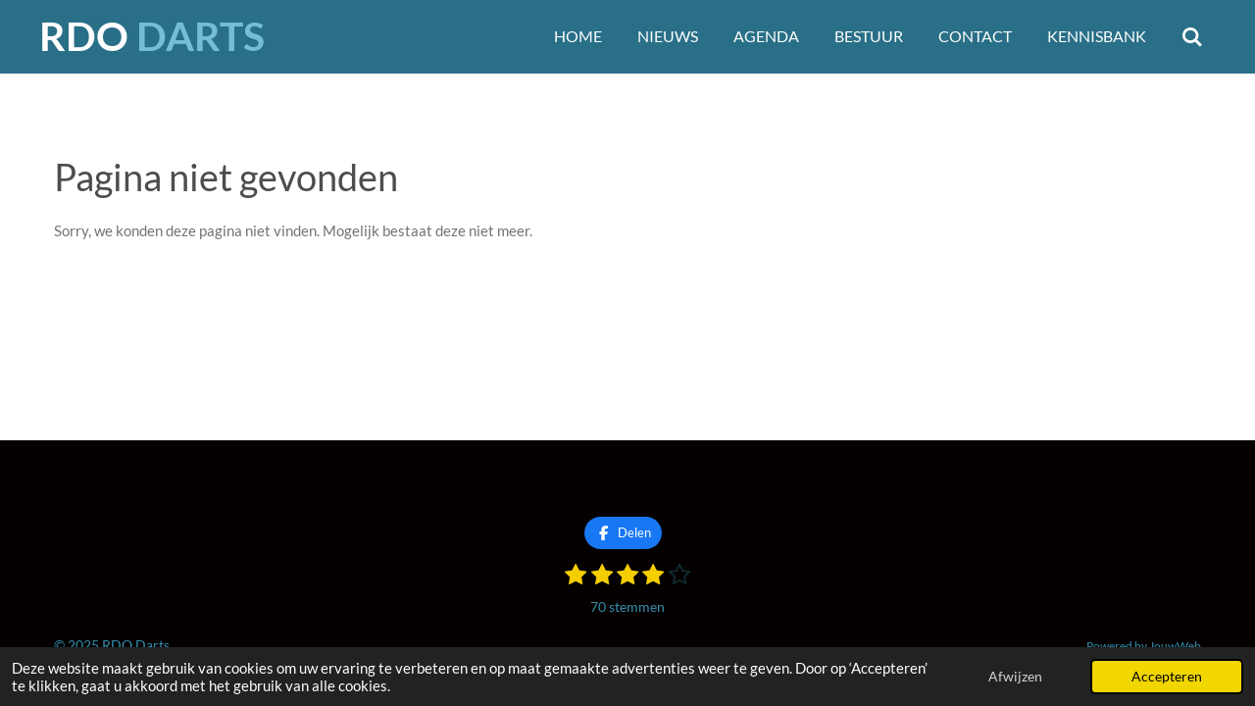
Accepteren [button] (1166, 676)
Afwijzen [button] (1015, 676)
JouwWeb (1175, 645)
